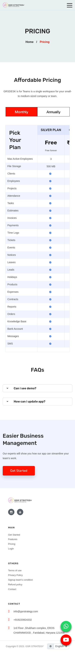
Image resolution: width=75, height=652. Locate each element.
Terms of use (14, 570)
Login (11, 548)
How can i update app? (29, 401)
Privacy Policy (15, 575)
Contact (12, 589)
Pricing (11, 544)
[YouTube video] (66, 639)
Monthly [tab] (21, 112)
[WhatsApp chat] (66, 625)
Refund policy (15, 584)
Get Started (18, 470)
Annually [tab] (53, 112)
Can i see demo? (25, 388)
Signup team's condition (20, 579)
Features (12, 539)
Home (29, 41)
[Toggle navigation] (69, 5)
